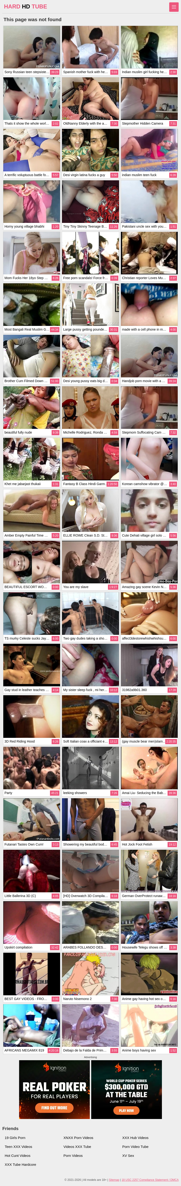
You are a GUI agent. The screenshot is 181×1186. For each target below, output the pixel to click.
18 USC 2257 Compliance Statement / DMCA (150, 1180)
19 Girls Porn (15, 1138)
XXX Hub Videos (135, 1138)
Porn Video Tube (135, 1147)
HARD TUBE (25, 6)
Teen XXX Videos (18, 1147)
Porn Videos (72, 1156)
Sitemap (114, 1180)
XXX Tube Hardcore (20, 1164)
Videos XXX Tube (77, 1147)
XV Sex (128, 1156)
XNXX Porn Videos (78, 1138)
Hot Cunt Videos (17, 1156)
